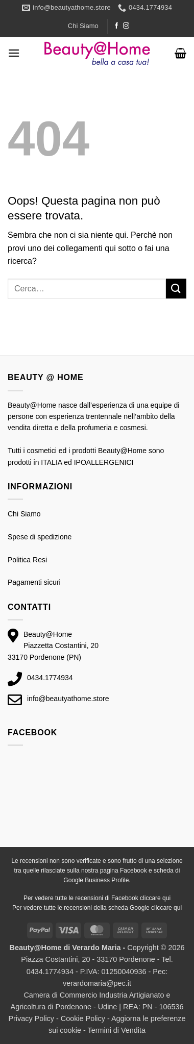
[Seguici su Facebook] (116, 26)
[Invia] (176, 289)
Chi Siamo (83, 26)
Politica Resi (27, 560)
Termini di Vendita (116, 1030)
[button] (14, 52)
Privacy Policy (31, 1018)
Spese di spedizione (39, 537)
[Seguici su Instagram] (126, 26)
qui (166, 898)
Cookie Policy (83, 1018)
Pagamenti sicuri (34, 582)
